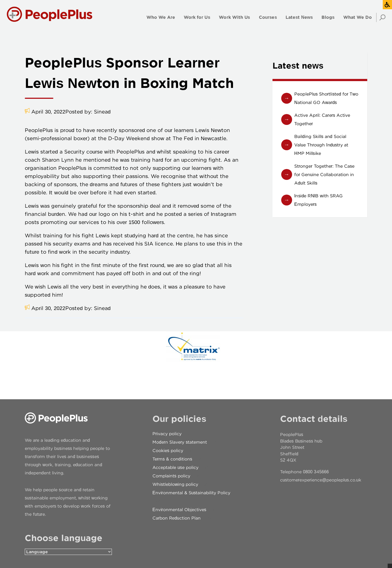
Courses (268, 17)
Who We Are (160, 17)
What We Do (357, 17)
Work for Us (197, 17)
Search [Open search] (380, 17)
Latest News (299, 17)
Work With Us (234, 17)
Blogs (328, 17)
